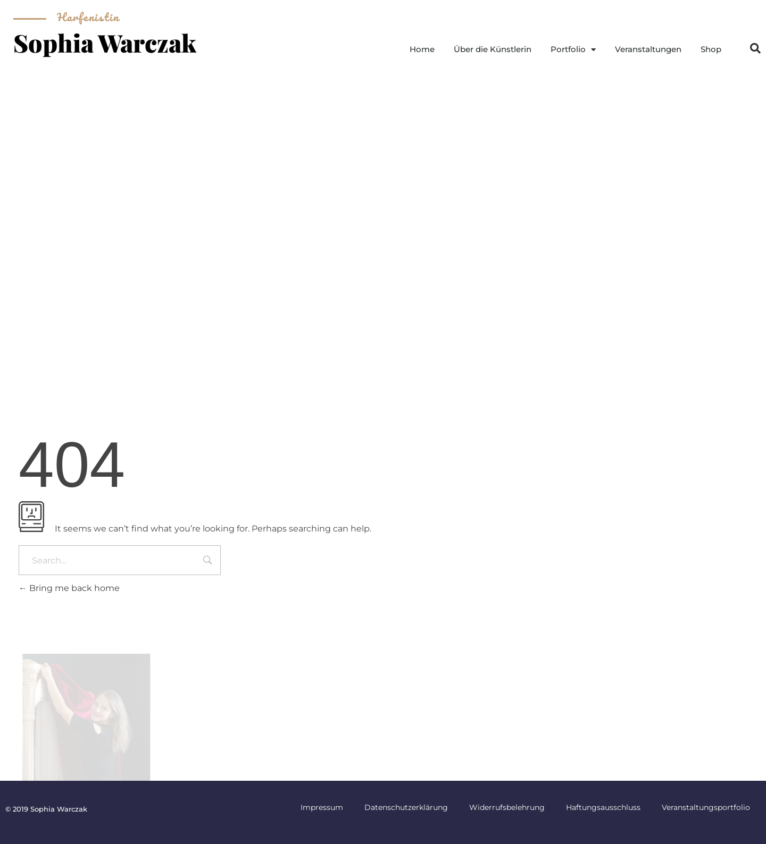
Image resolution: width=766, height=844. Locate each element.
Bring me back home (69, 588)
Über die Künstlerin (492, 49)
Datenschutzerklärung (406, 807)
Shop (711, 49)
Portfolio (573, 49)
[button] (755, 48)
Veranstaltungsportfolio (706, 807)
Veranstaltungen (648, 49)
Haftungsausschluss (603, 807)
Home (422, 49)
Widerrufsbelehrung (507, 807)
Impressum (322, 807)
